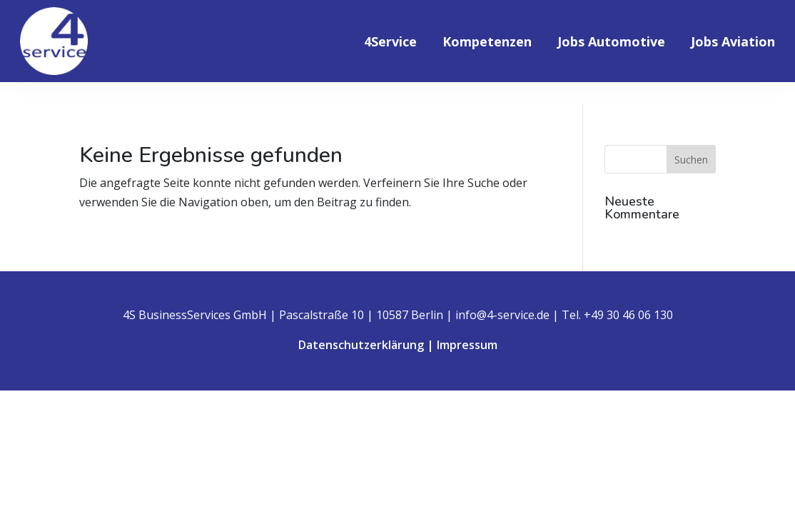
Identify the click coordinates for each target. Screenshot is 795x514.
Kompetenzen (487, 43)
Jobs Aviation (733, 43)
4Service (390, 43)
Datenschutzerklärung (361, 345)
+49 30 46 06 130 (628, 315)
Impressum (467, 345)
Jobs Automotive (611, 43)
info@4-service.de (502, 315)
